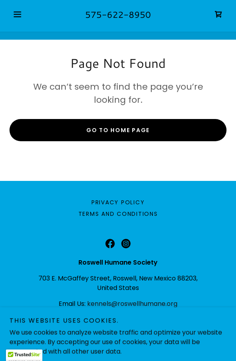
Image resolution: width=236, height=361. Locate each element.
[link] (218, 14)
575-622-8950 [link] (118, 14)
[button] (26, 14)
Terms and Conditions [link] (118, 214)
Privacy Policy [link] (118, 202)
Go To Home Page (118, 130)
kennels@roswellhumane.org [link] (132, 303)
